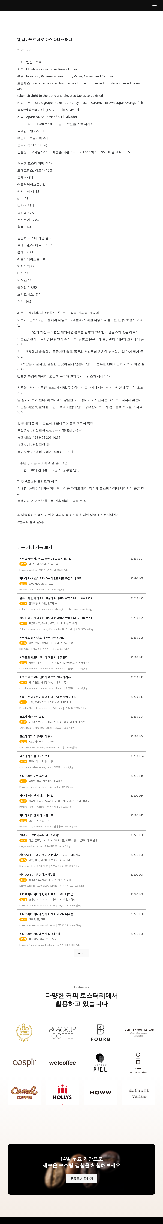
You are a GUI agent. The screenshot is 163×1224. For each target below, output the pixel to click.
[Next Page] (81, 953)
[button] (153, 5)
